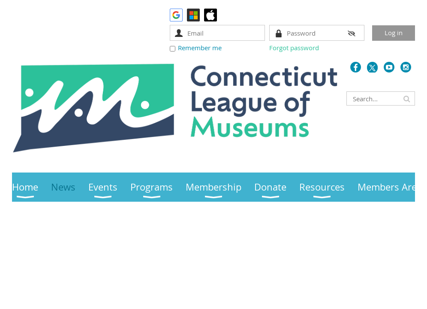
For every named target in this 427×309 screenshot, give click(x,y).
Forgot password (294, 47)
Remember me (200, 47)
